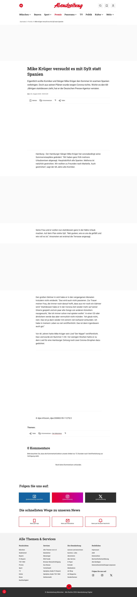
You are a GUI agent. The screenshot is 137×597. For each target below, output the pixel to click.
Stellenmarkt (47, 577)
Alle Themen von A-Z (50, 550)
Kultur (21, 574)
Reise (21, 577)
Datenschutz (96, 556)
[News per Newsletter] (67, 522)
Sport (20, 568)
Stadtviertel (23, 553)
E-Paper (70, 562)
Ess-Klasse (46, 565)
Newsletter (46, 553)
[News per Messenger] (34, 522)
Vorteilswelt (47, 568)
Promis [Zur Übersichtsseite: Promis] (58, 14)
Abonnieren (71, 556)
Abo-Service (71, 559)
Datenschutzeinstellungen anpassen (104, 565)
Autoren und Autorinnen (75, 550)
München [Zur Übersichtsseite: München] (24, 14)
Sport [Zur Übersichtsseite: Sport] (46, 14)
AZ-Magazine (71, 574)
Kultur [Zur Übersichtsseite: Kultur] (98, 14)
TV (20, 571)
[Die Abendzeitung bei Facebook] (34, 497)
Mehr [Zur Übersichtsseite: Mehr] (109, 14)
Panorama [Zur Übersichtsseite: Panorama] (70, 14)
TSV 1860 (22, 562)
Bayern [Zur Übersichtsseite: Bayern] (37, 14)
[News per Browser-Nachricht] (100, 522)
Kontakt (70, 565)
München (22, 550)
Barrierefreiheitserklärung (100, 559)
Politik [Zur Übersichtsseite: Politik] (89, 14)
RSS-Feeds (46, 559)
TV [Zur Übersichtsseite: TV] (81, 14)
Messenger (46, 556)
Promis (30, 21)
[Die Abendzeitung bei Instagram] (67, 497)
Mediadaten (71, 568)
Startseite (23, 21)
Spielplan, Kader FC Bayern (52, 571)
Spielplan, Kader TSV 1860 (51, 574)
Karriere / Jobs (72, 553)
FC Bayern (22, 559)
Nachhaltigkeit (23, 580)
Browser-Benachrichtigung (52, 562)
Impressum (95, 550)
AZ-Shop (70, 571)
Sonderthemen (72, 577)
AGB (93, 553)
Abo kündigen (96, 562)
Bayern (21, 556)
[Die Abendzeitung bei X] (100, 497)
